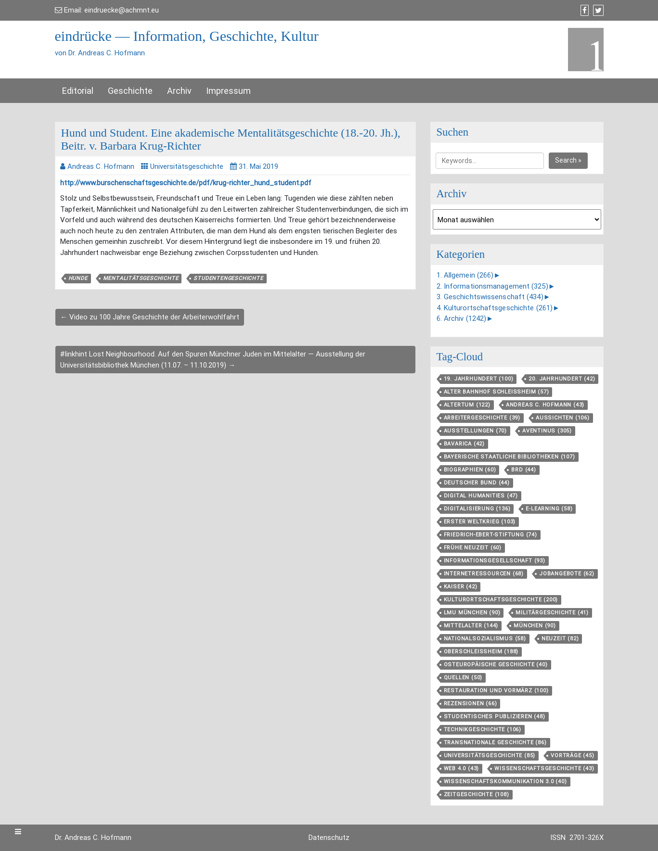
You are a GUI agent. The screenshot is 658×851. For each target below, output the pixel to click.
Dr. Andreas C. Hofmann (93, 837)
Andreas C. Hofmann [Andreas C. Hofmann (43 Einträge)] (545, 405)
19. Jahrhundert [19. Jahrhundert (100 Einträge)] (479, 379)
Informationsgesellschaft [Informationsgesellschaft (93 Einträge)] (494, 561)
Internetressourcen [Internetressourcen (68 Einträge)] (484, 574)
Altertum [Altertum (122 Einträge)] (467, 405)
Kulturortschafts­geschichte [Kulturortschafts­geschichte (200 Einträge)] (501, 600)
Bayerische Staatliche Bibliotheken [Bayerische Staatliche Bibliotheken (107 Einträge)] (509, 457)
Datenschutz (329, 837)
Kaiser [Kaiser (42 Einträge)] (460, 587)
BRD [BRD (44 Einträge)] (523, 470)
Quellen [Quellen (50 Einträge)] (463, 677)
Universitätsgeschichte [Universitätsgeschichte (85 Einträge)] (490, 755)
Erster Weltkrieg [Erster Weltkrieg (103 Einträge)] (480, 522)
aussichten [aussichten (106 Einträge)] (563, 418)
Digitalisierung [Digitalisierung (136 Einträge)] (477, 509)
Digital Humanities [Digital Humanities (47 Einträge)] (481, 496)
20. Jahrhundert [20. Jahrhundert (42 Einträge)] (562, 379)
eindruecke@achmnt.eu (121, 10)
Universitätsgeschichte (186, 166)
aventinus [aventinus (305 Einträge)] (547, 431)
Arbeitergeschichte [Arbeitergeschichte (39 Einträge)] (482, 418)
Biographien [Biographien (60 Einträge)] (470, 470)
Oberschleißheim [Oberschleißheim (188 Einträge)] (481, 651)
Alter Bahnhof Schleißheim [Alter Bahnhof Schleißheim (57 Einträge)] (496, 392)
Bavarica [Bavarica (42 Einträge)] (464, 444)
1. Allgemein (465, 275)
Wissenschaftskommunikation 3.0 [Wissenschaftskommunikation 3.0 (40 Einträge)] (505, 781)
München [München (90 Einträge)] (535, 625)
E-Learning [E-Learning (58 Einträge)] (549, 509)
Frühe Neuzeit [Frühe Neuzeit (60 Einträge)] (473, 548)
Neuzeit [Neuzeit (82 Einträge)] (560, 638)
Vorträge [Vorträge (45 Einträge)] (572, 755)
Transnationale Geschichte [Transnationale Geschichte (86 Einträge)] (495, 742)
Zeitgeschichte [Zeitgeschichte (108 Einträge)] (476, 794)
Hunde (78, 278)
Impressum (228, 91)
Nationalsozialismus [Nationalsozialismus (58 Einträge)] (485, 638)
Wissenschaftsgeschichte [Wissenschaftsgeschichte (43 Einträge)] (544, 768)
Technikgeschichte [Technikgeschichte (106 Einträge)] (482, 729)
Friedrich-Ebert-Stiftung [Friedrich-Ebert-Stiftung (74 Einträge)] (490, 535)
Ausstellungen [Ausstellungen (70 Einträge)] (475, 431)
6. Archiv (462, 318)
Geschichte (130, 91)
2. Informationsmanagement (492, 286)
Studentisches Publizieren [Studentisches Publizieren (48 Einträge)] (494, 716)
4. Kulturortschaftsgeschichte (495, 308)
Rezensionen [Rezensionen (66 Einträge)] (470, 703)
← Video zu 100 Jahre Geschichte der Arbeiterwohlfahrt (149, 317)
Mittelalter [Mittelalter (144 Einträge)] (471, 625)
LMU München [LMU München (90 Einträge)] (472, 613)
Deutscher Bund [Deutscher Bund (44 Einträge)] (477, 483)
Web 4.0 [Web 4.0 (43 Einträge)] (461, 768)
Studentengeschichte (228, 278)
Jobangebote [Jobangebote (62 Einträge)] (566, 574)
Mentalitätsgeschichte (141, 278)
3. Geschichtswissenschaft (490, 296)
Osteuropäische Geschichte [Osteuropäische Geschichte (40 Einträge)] (496, 664)
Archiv (179, 91)
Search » (568, 160)
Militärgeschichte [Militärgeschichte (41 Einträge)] (552, 613)
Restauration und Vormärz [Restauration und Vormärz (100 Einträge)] (496, 690)
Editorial (77, 91)
